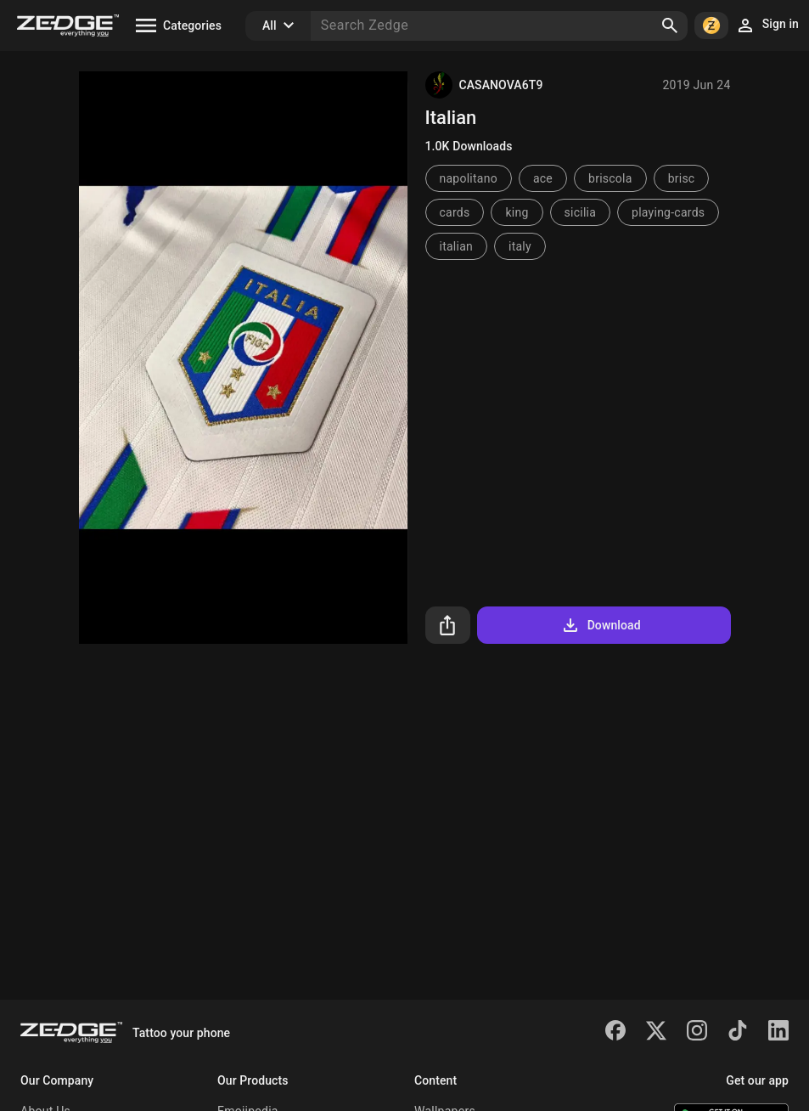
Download (600, 625)
